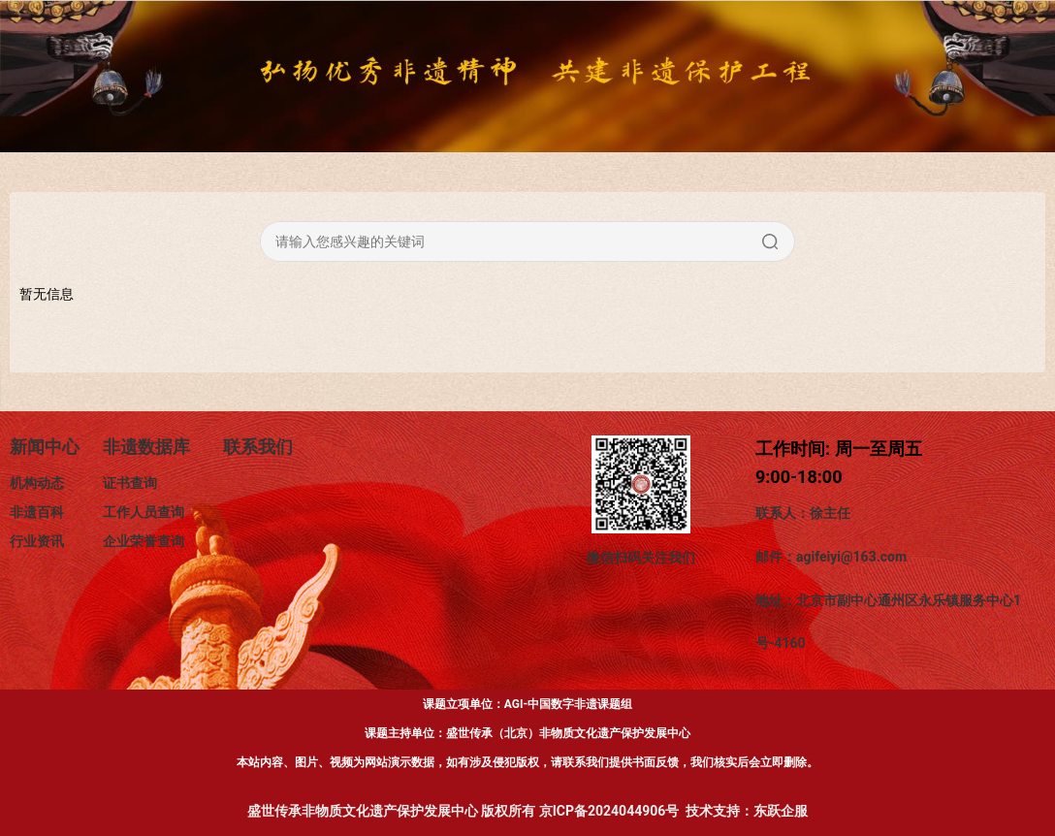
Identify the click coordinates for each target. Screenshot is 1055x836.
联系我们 (258, 446)
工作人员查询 (143, 512)
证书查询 (130, 483)
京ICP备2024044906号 (609, 811)
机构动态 (37, 483)
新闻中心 (45, 446)
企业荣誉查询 (143, 541)
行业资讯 (37, 541)
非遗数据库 (146, 446)
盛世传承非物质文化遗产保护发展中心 (362, 811)
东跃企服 (780, 811)
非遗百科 (37, 512)
